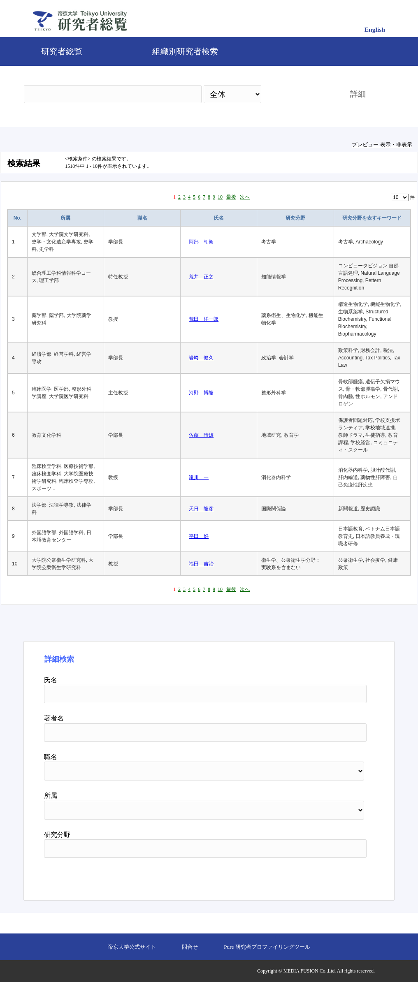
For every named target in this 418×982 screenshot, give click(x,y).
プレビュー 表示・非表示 (382, 144)
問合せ (190, 947)
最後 (231, 197)
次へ (245, 197)
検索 (298, 94)
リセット (345, 875)
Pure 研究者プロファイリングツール (267, 947)
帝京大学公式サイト (132, 947)
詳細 (358, 94)
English (375, 29)
